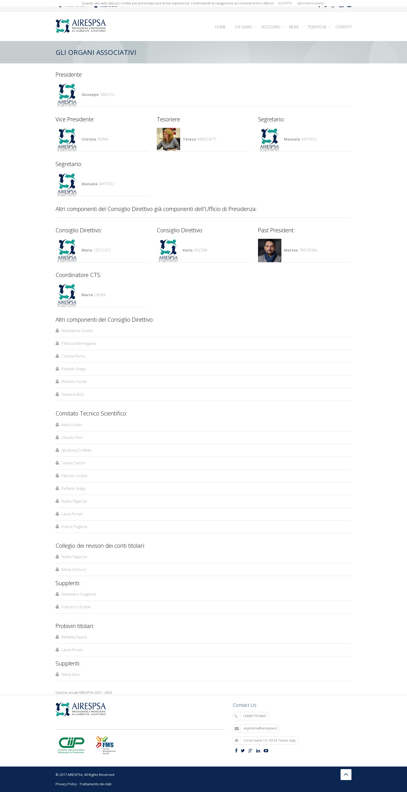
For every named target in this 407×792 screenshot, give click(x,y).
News (294, 26)
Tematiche (317, 26)
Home (220, 26)
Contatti (343, 26)
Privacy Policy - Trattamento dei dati (83, 784)
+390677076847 (250, 716)
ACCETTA (285, 3)
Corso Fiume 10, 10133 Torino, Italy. (265, 740)
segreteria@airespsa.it (256, 728)
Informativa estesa (310, 3)
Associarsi (270, 26)
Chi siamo (243, 26)
